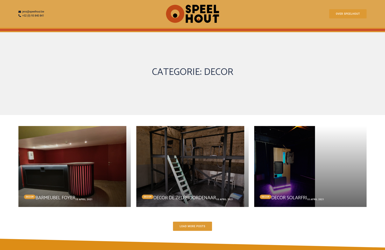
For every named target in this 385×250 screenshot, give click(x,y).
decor (30, 197)
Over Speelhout (348, 13)
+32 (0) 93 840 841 (31, 15)
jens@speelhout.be (31, 11)
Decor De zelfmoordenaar (184, 198)
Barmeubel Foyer (55, 198)
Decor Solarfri (289, 198)
